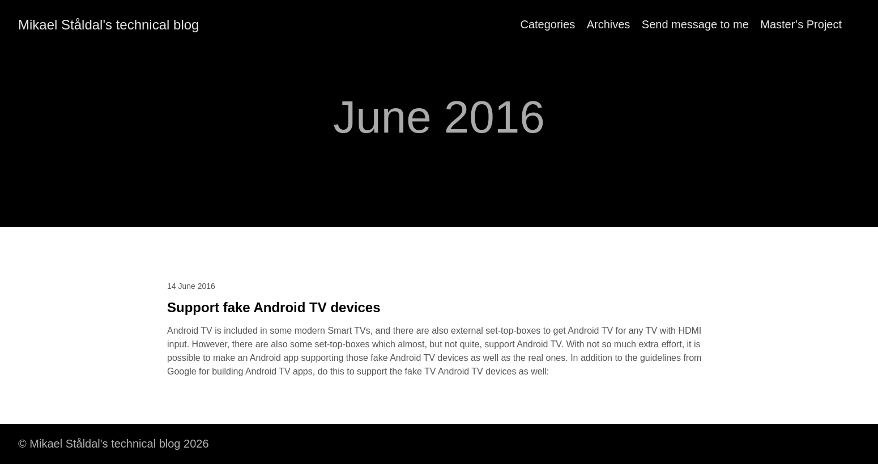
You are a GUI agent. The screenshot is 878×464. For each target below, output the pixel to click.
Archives (608, 24)
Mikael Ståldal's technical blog (108, 24)
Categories (547, 24)
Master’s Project (801, 24)
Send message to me (695, 24)
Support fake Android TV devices (274, 307)
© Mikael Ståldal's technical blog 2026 (113, 443)
